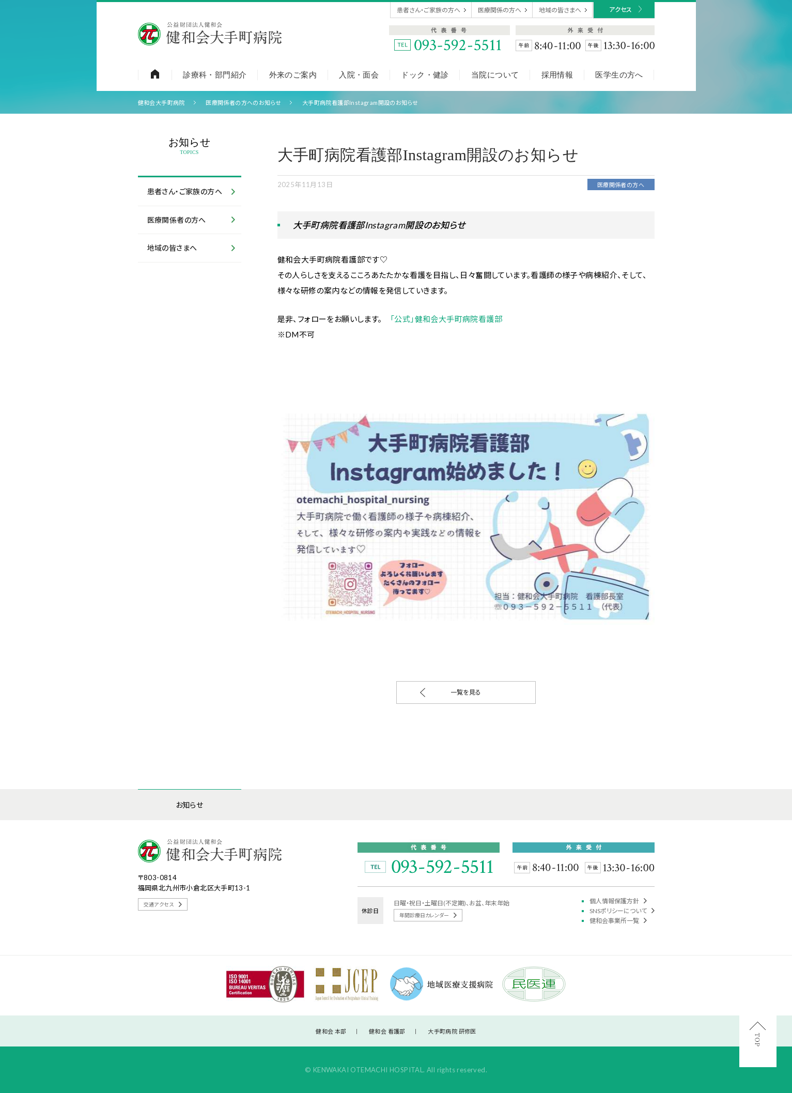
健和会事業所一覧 (618, 921)
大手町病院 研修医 (452, 1031)
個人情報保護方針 (618, 901)
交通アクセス (163, 904)
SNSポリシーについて (622, 911)
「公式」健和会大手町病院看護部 (446, 319)
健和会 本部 (331, 1031)
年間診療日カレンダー (428, 915)
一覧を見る (450, 692)
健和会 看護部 (387, 1031)
